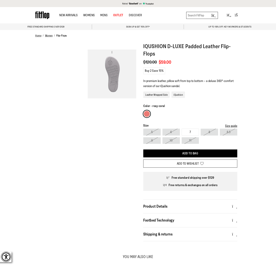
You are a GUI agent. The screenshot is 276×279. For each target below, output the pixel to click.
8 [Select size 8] (209, 132)
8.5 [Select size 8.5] (229, 132)
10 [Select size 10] (171, 140)
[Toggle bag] (238, 15)
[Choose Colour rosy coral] (147, 114)
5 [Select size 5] (152, 132)
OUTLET (118, 15)
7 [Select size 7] (190, 132)
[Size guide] (231, 126)
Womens (89, 15)
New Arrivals (68, 15)
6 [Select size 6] (171, 132)
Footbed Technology (190, 220)
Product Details (190, 206)
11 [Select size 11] (190, 140)
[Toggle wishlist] (229, 15)
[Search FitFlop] (202, 15)
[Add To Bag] (190, 153)
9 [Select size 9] (152, 140)
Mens (104, 15)
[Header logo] (42, 15)
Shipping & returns (190, 234)
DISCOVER (135, 15)
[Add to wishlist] (190, 164)
